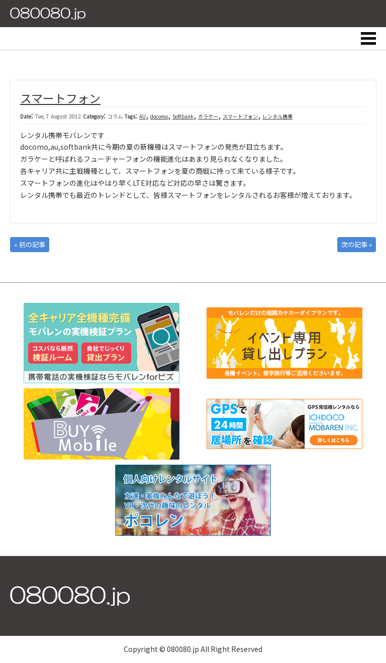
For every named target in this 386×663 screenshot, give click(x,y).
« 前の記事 (29, 244)
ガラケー (208, 116)
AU (142, 116)
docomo (159, 116)
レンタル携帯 (277, 116)
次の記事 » (356, 244)
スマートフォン (60, 97)
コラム (115, 116)
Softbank (183, 116)
